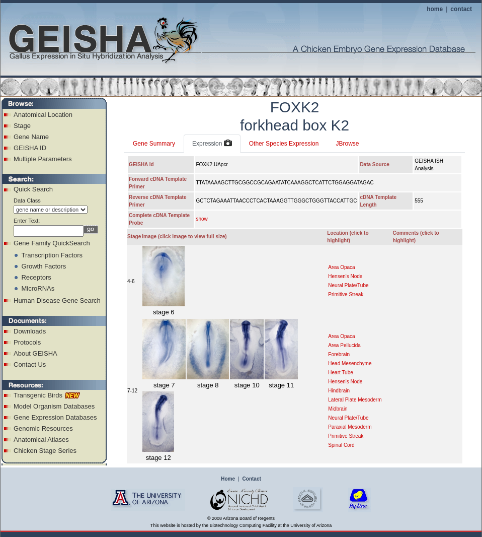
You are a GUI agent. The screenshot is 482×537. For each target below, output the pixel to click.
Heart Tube (340, 372)
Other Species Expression (284, 143)
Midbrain (337, 409)
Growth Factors (43, 266)
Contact (252, 479)
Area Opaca (341, 267)
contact (461, 9)
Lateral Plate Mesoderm (354, 399)
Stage (22, 125)
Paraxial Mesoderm (349, 427)
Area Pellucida (344, 345)
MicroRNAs (37, 288)
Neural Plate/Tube (348, 285)
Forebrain (339, 354)
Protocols (27, 342)
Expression (212, 144)
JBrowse (347, 143)
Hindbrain (339, 390)
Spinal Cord (341, 445)
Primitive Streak (345, 294)
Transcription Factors (52, 255)
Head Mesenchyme (349, 363)
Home (228, 479)
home (435, 9)
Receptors (36, 277)
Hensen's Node (345, 276)
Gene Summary (154, 143)
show (201, 219)
